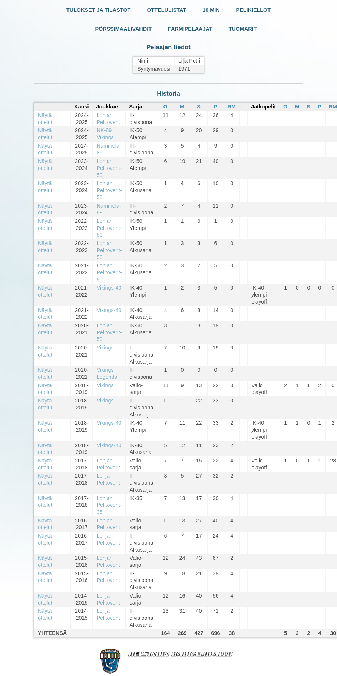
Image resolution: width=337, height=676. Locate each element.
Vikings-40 (108, 288)
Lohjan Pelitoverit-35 (109, 505)
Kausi (81, 107)
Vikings (104, 348)
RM (232, 107)
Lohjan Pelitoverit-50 (109, 168)
